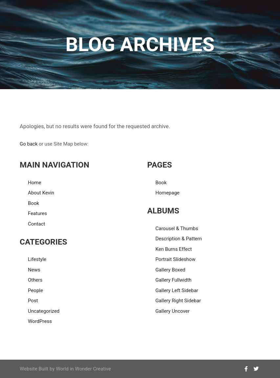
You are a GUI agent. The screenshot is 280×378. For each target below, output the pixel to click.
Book (33, 203)
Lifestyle (37, 259)
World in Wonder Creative (83, 369)
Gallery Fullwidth (173, 280)
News (34, 270)
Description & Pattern (178, 239)
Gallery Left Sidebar (176, 290)
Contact (36, 224)
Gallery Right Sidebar (178, 301)
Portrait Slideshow (175, 259)
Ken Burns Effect (173, 249)
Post (33, 301)
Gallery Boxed (170, 270)
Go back (29, 144)
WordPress (40, 321)
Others (35, 280)
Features (37, 213)
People (35, 290)
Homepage (167, 193)
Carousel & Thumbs (176, 228)
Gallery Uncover (172, 311)
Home (34, 183)
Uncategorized (43, 311)
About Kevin (41, 193)
